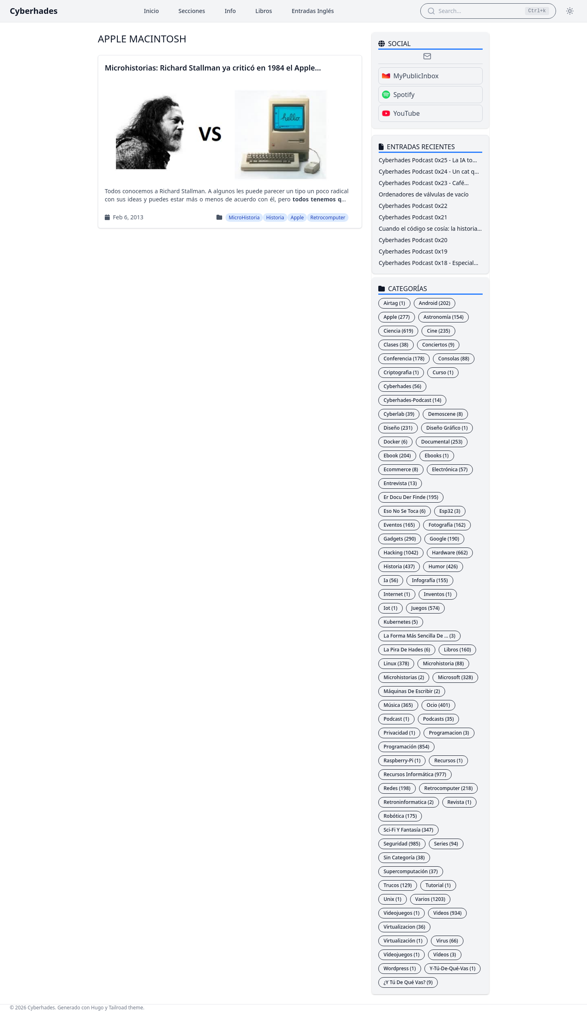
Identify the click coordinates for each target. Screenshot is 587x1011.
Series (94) (446, 843)
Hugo (97, 1007)
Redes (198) (397, 788)
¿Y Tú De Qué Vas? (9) (408, 982)
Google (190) (444, 538)
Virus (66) (447, 940)
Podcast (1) (396, 718)
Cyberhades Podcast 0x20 (413, 240)
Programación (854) (406, 746)
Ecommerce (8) (401, 469)
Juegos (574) (425, 608)
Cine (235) (438, 330)
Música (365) (398, 705)
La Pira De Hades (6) (407, 649)
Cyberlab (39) (399, 414)
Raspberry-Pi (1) (402, 760)
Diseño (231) (398, 427)
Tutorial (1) (438, 885)
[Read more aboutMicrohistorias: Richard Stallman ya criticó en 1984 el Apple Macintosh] (230, 141)
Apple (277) (397, 316)
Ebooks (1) (437, 455)
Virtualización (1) (403, 940)
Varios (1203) (430, 899)
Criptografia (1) (401, 372)
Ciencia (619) (398, 330)
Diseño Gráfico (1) (447, 427)
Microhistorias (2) (404, 677)
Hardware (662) (450, 552)
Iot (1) (390, 608)
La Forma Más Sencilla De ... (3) (419, 635)
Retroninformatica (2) (409, 802)
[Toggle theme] (570, 11)
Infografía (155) (430, 580)
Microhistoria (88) (443, 663)
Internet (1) (397, 594)
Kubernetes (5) (401, 621)
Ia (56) (391, 580)
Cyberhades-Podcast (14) (412, 400)
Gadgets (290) (400, 538)
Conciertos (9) (438, 344)
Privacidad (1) (399, 732)
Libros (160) (457, 649)
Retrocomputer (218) (448, 788)
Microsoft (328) (455, 677)
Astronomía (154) (443, 316)
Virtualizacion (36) (404, 926)
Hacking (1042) (401, 552)
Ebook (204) (397, 455)
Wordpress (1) (400, 968)
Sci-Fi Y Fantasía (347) (408, 829)
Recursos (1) (448, 760)
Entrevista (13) (400, 483)
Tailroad (118, 1007)
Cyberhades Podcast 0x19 (413, 251)
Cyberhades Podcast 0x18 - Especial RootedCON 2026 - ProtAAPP (426, 267)
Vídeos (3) (444, 954)
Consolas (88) (453, 358)
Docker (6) (395, 441)
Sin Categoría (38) (404, 857)
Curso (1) (443, 372)
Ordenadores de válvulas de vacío (424, 194)
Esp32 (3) (449, 511)
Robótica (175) (400, 815)
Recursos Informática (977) (415, 774)
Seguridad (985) (402, 843)
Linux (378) (396, 663)
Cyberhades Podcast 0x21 (413, 217)
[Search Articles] (479, 11)
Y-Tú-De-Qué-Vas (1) (452, 968)
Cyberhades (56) (402, 386)
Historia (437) (399, 566)
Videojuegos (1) (401, 912)
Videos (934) (447, 912)
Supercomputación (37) (411, 871)
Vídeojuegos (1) (401, 954)
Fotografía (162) (446, 524)
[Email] (427, 56)
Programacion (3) (449, 732)
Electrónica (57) (450, 469)
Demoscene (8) (445, 414)
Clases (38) (396, 344)
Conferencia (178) (404, 358)
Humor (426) (442, 566)
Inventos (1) (438, 594)
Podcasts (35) (438, 718)
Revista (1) (460, 802)
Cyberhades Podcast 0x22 (413, 206)
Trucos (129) (398, 885)
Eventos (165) (399, 524)
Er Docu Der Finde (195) (411, 497)
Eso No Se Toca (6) (405, 511)
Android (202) (434, 303)
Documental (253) (441, 441)
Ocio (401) (438, 705)
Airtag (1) (394, 303)
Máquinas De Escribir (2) (412, 691)
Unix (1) (393, 899)
